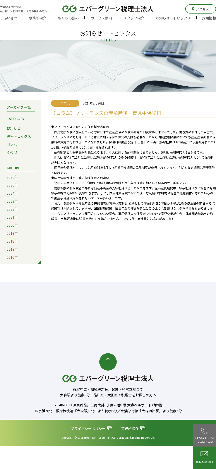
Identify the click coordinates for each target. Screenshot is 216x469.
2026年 (12, 177)
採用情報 (209, 18)
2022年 (12, 209)
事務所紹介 (37, 18)
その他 (12, 152)
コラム (12, 144)
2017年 (12, 249)
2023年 (12, 201)
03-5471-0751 (204, 435)
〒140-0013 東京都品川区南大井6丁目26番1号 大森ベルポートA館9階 (108, 404)
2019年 (12, 233)
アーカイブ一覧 (19, 107)
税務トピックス (19, 136)
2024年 (12, 193)
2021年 (12, 217)
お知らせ (14, 128)
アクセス (200, 9)
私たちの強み (68, 18)
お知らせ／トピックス (173, 18)
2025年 (12, 185)
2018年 (12, 241)
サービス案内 (101, 18)
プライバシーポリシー (91, 428)
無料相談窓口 (204, 457)
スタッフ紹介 (133, 18)
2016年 (12, 257)
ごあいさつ (8, 18)
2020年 (12, 225)
